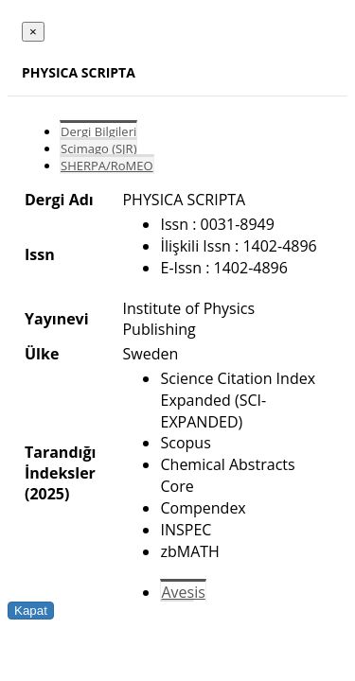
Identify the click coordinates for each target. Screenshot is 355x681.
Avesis (182, 592)
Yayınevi (57, 318)
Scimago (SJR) (98, 148)
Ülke (42, 353)
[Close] (33, 32)
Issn (40, 254)
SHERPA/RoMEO (107, 165)
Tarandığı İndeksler (60, 462)
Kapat (30, 610)
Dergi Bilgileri (98, 131)
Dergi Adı (59, 199)
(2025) (47, 493)
